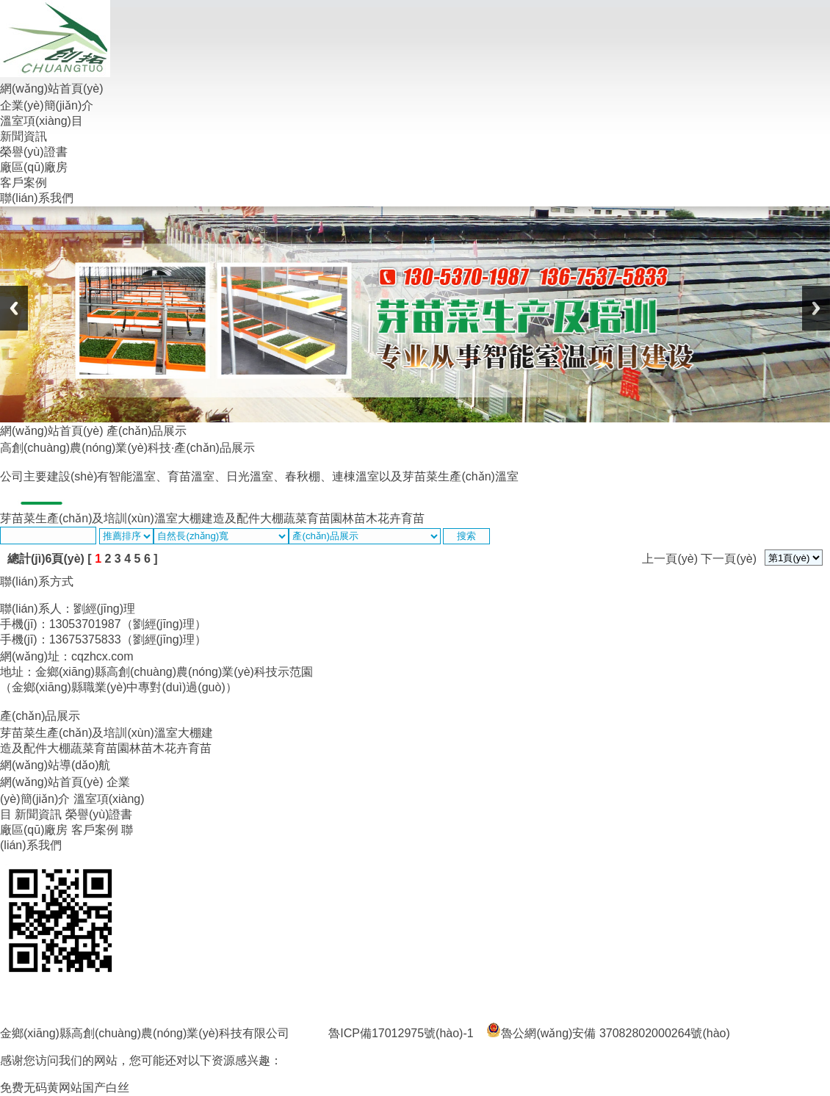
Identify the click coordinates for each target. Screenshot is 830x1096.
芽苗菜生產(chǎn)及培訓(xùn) (77, 518)
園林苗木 (354, 518)
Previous (14, 308)
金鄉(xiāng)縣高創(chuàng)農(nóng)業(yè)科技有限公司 (144, 1033)
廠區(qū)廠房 (34, 167)
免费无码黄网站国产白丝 (64, 1087)
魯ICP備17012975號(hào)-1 (400, 1033)
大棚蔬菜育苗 (295, 518)
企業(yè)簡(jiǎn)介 (46, 105)
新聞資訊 (23, 136)
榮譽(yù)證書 (34, 151)
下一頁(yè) (729, 558)
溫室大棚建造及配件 (207, 518)
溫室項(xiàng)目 (41, 121)
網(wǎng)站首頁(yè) (52, 88)
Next (816, 308)
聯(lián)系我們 (36, 198)
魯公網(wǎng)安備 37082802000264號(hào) (607, 1033)
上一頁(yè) (670, 558)
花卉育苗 (401, 518)
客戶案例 (23, 182)
